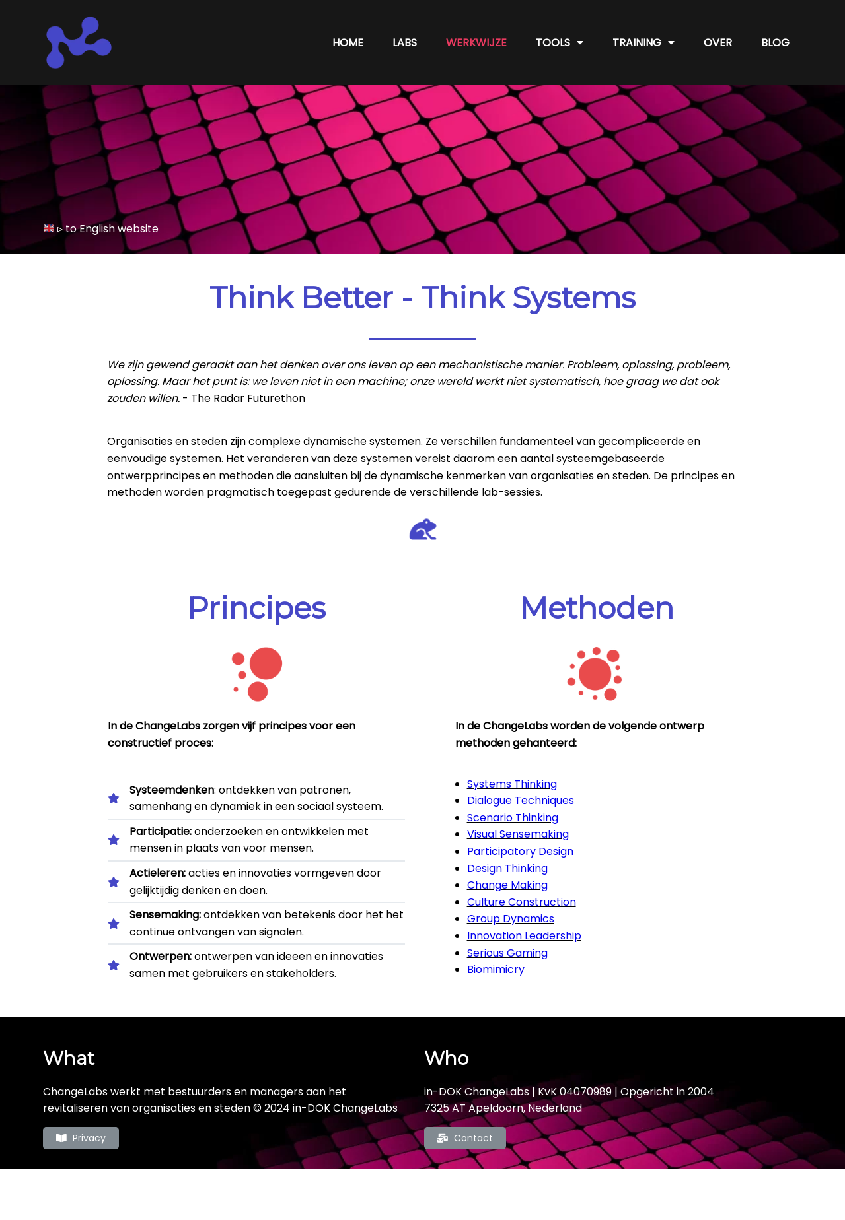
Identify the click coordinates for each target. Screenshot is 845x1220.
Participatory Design (520, 851)
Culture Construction (521, 902)
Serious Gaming (507, 953)
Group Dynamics (510, 918)
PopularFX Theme (478, 1188)
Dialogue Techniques (520, 800)
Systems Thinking (512, 784)
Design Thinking (507, 868)
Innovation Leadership (524, 935)
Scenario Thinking (512, 817)
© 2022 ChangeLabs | (376, 1188)
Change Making (507, 885)
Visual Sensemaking (518, 834)
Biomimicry (496, 969)
